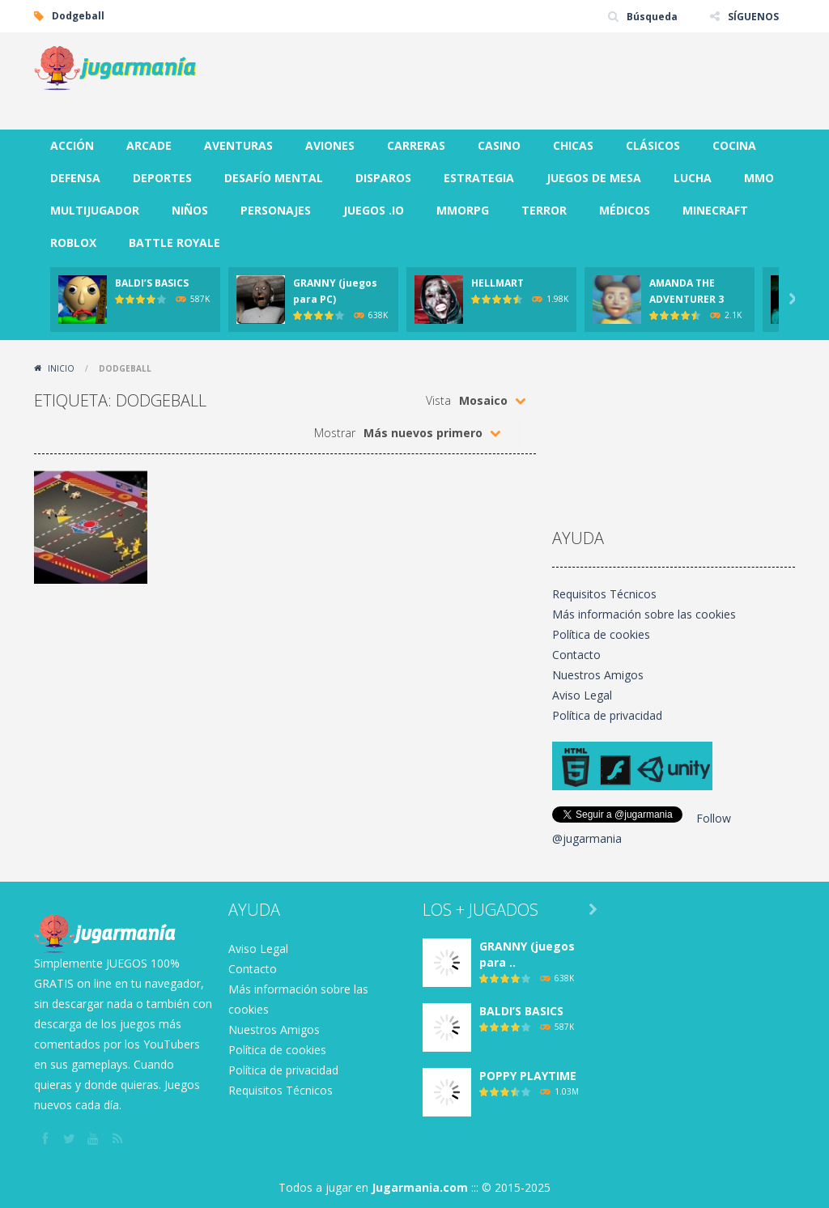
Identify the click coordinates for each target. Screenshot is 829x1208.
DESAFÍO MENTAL (273, 177)
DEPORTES (162, 177)
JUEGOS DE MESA (593, 177)
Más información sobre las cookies (644, 614)
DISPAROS (383, 177)
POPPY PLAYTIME (527, 1075)
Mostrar (334, 432)
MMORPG (462, 210)
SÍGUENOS (753, 16)
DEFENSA (75, 177)
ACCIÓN (72, 145)
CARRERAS (416, 145)
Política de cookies (601, 634)
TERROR (544, 210)
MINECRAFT (715, 210)
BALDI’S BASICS (152, 283)
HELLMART (497, 283)
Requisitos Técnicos (604, 594)
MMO (759, 177)
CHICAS (573, 145)
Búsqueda (652, 16)
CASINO (499, 145)
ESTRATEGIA (479, 177)
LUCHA (693, 177)
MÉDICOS (624, 210)
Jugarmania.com (420, 1187)
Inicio (61, 368)
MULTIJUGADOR (94, 210)
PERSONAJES (275, 210)
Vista (438, 400)
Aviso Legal (582, 695)
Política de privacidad (607, 715)
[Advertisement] (500, 81)
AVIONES (330, 145)
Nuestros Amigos (598, 675)
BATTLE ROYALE (174, 242)
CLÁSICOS (653, 145)
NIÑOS (190, 210)
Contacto (576, 654)
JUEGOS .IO (373, 210)
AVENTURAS (238, 145)
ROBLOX (73, 242)
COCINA (734, 145)
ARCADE (149, 145)
